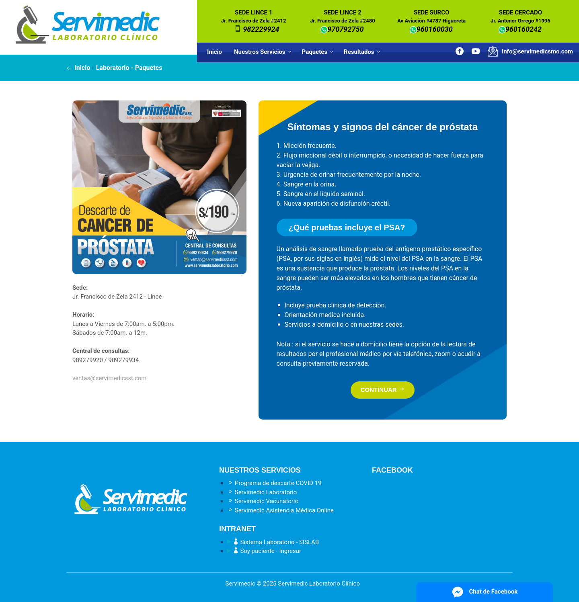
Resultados (363, 51)
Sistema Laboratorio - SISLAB (273, 542)
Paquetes (319, 51)
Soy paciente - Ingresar (264, 551)
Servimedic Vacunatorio (262, 501)
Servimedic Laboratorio (262, 492)
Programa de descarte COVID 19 (274, 483)
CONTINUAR (382, 389)
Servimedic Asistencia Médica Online (280, 510)
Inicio (214, 51)
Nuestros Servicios (264, 51)
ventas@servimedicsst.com (109, 378)
